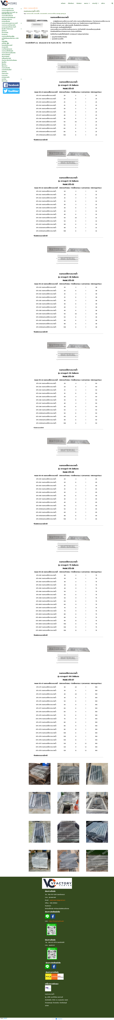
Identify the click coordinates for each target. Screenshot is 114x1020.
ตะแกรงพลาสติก (43, 13)
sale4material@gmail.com (57, 900)
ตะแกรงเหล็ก (36, 13)
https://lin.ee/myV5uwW (56, 921)
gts (65, 13)
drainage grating (60, 13)
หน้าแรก (25, 8)
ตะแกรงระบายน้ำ (29, 13)
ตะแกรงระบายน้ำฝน (52, 13)
